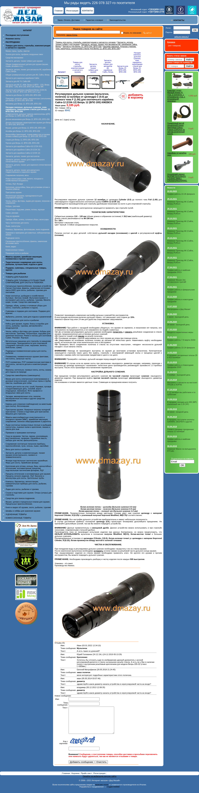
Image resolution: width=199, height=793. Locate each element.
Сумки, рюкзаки (12, 213)
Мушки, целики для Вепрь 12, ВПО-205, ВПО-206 (26, 128)
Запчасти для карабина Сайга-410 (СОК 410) (24, 146)
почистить (118, 332)
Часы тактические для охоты (17, 223)
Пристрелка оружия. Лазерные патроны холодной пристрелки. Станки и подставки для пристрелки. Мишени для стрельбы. (28, 412)
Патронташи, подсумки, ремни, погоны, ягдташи (25, 210)
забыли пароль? (181, 37)
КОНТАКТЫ (87, 11)
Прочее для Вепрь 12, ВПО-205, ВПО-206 (22, 143)
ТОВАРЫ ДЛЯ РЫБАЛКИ (17, 277)
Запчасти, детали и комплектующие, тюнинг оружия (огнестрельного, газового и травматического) (25, 455)
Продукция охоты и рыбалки (17, 253)
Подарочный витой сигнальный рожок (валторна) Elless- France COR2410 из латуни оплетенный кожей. (176, 128)
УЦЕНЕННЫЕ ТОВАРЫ (16, 514)
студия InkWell (113, 792)
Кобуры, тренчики (13, 206)
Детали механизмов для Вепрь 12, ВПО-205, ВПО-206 (28, 119)
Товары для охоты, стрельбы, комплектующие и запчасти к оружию (86, 42)
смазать (128, 332)
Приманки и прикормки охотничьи (21, 433)
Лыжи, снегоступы (13, 226)
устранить (98, 551)
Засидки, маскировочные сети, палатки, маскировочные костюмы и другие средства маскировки (25, 398)
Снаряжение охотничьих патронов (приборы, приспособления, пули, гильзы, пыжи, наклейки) (27, 445)
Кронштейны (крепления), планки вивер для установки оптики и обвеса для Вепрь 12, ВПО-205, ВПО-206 (28, 135)
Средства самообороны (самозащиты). (23, 375)
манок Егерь (71, 35)
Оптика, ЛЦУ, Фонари (14, 184)
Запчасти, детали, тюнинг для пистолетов (22, 156)
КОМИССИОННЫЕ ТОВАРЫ (18, 518)
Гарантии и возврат (94, 20)
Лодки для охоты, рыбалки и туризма (22, 489)
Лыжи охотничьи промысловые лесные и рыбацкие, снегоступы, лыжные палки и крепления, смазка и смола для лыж (29, 427)
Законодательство (117, 20)
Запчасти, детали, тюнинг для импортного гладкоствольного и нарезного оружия (23, 171)
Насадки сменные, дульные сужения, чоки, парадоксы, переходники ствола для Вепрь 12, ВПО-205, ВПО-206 (96, 47)
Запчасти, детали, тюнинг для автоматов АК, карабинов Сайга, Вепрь (108, 66)
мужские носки (101, 790)
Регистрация (72, 11)
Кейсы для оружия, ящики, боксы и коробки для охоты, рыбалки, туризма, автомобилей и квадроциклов (27, 326)
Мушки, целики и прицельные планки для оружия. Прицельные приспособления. (28, 503)
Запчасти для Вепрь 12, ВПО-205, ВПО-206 (23, 95)
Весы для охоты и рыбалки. (18, 449)
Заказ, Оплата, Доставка (69, 20)
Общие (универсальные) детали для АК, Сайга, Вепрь (28, 75)
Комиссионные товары (15, 250)
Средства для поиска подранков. (20, 498)
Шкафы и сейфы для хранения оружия (23, 511)
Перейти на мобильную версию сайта (99, 781)
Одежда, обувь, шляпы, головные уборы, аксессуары (27, 220)
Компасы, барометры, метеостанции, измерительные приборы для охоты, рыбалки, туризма (26, 483)
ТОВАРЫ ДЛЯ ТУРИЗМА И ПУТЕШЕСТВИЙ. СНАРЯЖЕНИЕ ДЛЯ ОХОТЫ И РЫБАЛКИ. (25, 281)
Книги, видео (11, 247)
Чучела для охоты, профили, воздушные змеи (24, 54)
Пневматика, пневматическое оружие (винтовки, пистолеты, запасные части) (27, 357)
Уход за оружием (12, 216)
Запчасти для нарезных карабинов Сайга (22, 78)
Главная (58, 11)
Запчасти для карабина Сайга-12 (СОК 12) (23, 153)
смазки (81, 336)
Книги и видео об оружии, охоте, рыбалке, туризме (28, 507)
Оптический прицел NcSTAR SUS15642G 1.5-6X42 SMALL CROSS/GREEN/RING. (177, 177)
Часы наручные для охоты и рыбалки (22, 320)
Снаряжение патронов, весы (17, 175)
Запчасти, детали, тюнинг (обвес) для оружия (24, 61)
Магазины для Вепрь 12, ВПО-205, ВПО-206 (23, 104)
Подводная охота (13, 238)
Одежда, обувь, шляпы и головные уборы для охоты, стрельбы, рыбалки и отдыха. (26, 306)
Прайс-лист (87, 778)
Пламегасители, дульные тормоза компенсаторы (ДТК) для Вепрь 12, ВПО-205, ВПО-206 (28, 115)
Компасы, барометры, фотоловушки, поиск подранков (27, 229)
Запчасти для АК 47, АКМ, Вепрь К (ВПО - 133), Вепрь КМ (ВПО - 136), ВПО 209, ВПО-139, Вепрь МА (28, 86)
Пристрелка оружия (13, 192)
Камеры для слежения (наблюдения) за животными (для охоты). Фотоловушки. (28, 405)
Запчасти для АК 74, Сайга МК (18, 81)
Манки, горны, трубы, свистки (18, 51)
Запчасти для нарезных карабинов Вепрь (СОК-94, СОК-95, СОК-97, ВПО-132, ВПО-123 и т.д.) (26, 91)
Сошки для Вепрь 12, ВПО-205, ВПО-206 (22, 140)
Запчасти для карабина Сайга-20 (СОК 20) (23, 150)
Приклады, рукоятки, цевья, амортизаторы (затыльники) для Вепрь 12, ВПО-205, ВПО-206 (28, 99)
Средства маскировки (14, 58)
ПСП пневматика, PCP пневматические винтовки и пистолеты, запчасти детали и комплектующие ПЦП (28, 364)
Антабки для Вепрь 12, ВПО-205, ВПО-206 (23, 131)
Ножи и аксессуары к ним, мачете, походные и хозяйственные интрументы (24, 180)
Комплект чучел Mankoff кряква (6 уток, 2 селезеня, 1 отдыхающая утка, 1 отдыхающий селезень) (176, 95)
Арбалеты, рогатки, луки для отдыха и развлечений (28, 317)
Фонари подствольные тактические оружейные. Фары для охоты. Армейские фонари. (27, 462)
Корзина (76, 778)
